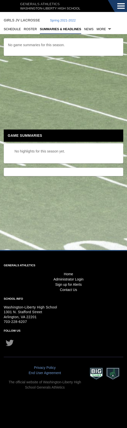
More (101, 29)
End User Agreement (45, 373)
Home (68, 274)
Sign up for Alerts (68, 284)
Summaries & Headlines (60, 29)
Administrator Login (69, 279)
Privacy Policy (45, 368)
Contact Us (68, 290)
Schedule (12, 29)
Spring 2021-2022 (63, 20)
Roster (30, 29)
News (89, 29)
